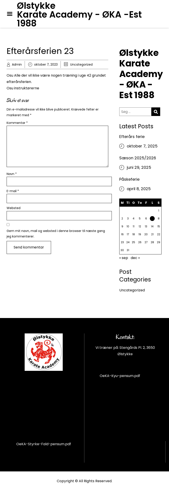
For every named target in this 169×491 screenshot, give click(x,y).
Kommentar (17, 123)
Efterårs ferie (132, 136)
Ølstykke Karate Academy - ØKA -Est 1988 (79, 14)
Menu (11, 14)
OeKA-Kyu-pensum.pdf (120, 375)
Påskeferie (129, 179)
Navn (12, 174)
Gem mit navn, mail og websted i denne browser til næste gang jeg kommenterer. (56, 234)
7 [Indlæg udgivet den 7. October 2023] (152, 219)
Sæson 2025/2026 (137, 158)
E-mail (13, 191)
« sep (123, 257)
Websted (13, 208)
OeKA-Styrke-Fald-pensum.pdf (43, 444)
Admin (17, 64)
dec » (135, 257)
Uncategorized (81, 64)
